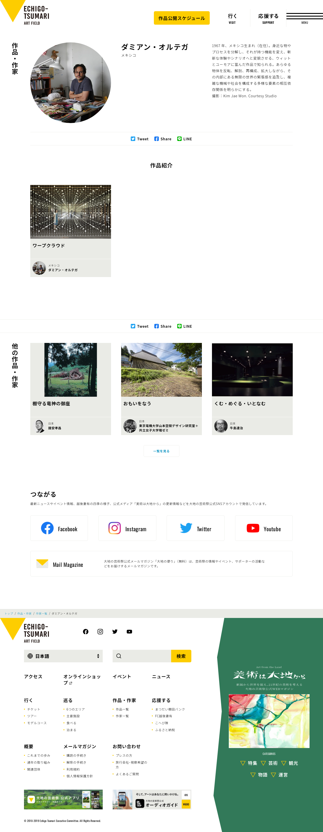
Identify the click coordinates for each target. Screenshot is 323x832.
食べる (71, 723)
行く (28, 700)
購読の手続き (77, 755)
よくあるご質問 (127, 774)
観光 (293, 763)
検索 (181, 656)
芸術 (273, 763)
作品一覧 (122, 709)
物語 (263, 774)
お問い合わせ (127, 746)
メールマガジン (79, 746)
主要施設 (73, 716)
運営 (283, 774)
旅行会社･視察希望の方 (131, 764)
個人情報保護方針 (80, 776)
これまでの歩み (38, 755)
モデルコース (37, 723)
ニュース (161, 676)
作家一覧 (41, 613)
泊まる (71, 730)
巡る (68, 700)
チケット (33, 709)
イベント (122, 676)
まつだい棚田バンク (170, 709)
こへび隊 (161, 723)
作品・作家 (15, 58)
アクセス (33, 676)
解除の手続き (77, 762)
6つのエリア (76, 709)
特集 (253, 763)
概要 (28, 746)
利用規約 (73, 769)
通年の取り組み (38, 762)
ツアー (32, 716)
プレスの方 (124, 755)
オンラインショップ (82, 679)
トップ (8, 613)
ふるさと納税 (165, 730)
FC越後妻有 (163, 716)
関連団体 (33, 769)
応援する (161, 700)
